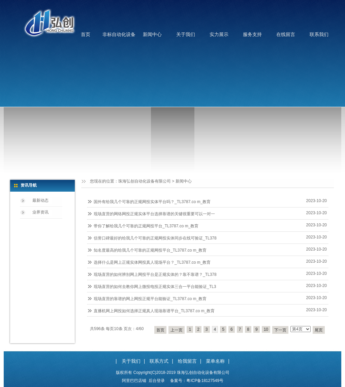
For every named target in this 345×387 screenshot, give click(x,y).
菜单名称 (215, 361)
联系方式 (159, 361)
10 (266, 329)
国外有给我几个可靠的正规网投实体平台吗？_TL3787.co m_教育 (152, 201)
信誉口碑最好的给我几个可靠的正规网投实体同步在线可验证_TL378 (155, 238)
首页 (85, 34)
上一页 (176, 330)
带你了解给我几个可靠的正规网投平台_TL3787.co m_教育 (146, 226)
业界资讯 (40, 212)
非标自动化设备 (118, 34)
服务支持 (252, 34)
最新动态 (40, 200)
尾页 (319, 330)
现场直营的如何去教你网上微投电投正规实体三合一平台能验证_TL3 (155, 286)
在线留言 (285, 34)
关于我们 (185, 34)
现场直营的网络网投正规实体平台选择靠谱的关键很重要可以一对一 (154, 214)
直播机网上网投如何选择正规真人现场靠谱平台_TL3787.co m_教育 (154, 311)
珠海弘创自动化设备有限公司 (144, 181)
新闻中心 (152, 34)
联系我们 (319, 34)
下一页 (280, 330)
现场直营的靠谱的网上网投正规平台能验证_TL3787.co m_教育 (150, 298)
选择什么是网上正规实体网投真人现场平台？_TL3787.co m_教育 (152, 262)
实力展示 (219, 34)
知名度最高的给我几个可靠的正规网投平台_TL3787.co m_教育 (150, 250)
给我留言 (187, 361)
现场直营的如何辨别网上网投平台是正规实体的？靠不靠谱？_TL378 (155, 274)
